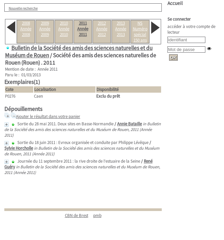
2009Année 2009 (44, 28)
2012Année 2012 (101, 28)
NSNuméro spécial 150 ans (140, 31)
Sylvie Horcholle (18, 148)
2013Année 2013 (120, 28)
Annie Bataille (129, 124)
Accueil (175, 3)
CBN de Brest (76, 215)
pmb (97, 215)
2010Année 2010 (63, 28)
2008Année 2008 (25, 28)
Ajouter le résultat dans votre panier (48, 116)
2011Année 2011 (82, 28)
